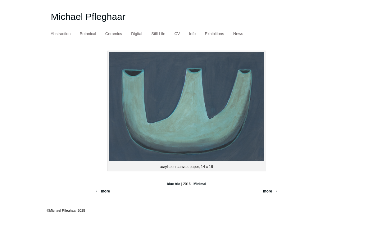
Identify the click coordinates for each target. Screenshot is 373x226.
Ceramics (113, 33)
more (267, 191)
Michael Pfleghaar (88, 16)
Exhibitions (214, 33)
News (238, 33)
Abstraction (61, 33)
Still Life (158, 33)
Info (192, 33)
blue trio (173, 184)
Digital (136, 33)
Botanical (88, 33)
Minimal (199, 184)
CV (177, 33)
